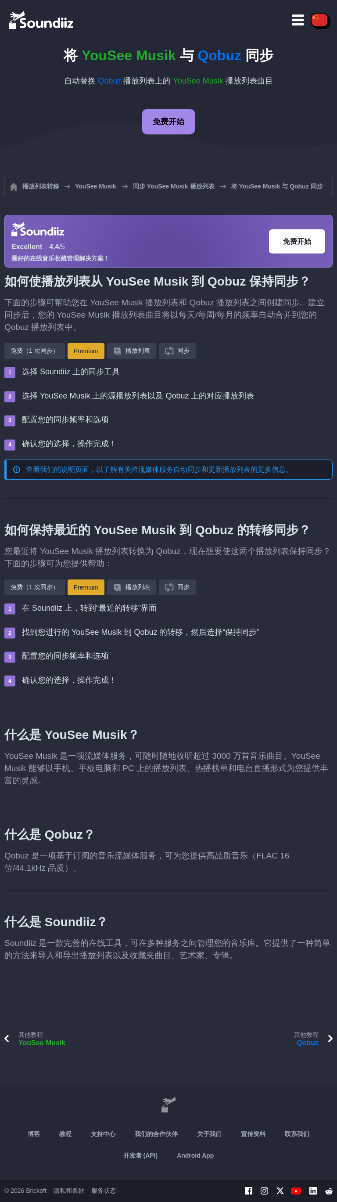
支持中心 (103, 1133)
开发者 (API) (140, 1155)
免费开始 (168, 121)
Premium (86, 351)
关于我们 (209, 1133)
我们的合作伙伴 (156, 1133)
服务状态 (103, 1190)
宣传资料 (253, 1133)
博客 (34, 1133)
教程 (65, 1133)
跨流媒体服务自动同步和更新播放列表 (191, 469)
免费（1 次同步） (35, 350)
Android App (195, 1155)
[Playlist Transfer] (42, 19)
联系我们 (297, 1133)
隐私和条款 (69, 1190)
